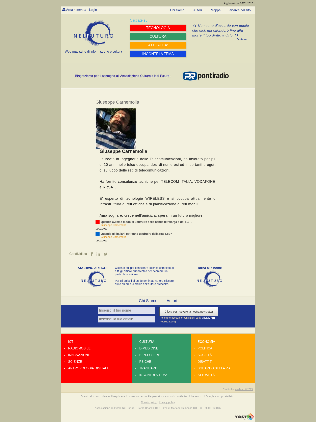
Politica (205, 348)
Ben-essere (149, 355)
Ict (70, 341)
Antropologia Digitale (88, 368)
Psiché (145, 361)
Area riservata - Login (81, 9)
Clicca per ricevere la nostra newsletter (188, 311)
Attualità (206, 375)
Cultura (146, 341)
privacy (206, 317)
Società (205, 355)
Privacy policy (167, 402)
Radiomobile (79, 348)
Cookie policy (149, 402)
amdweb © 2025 (244, 389)
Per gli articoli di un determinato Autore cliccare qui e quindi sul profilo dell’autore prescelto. (144, 282)
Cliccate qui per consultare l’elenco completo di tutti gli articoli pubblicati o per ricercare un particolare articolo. (144, 271)
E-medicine (148, 348)
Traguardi (148, 368)
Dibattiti (205, 361)
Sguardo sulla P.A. (214, 368)
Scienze (75, 361)
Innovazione (79, 355)
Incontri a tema (153, 375)
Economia (206, 341)
